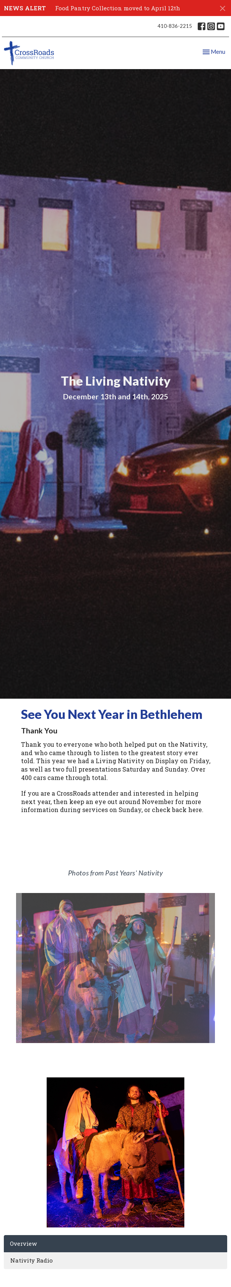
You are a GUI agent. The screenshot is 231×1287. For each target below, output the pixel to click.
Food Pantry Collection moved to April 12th (117, 8)
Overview (23, 1243)
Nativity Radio (31, 1260)
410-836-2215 (175, 26)
